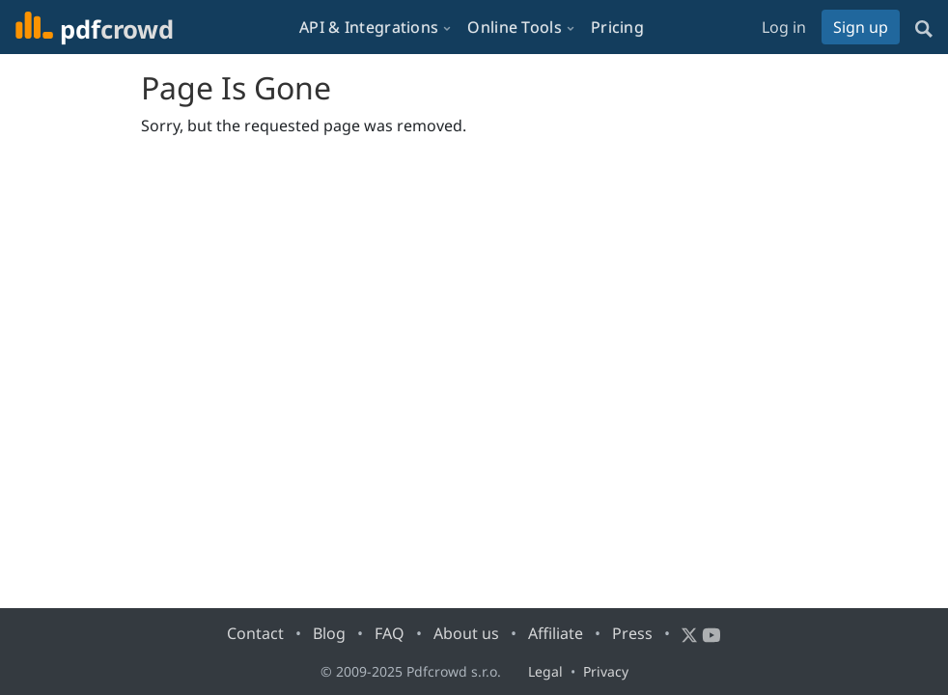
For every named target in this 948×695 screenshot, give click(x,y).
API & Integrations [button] (368, 27)
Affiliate (555, 633)
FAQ (389, 633)
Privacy (605, 671)
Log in (784, 27)
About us (466, 633)
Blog (329, 633)
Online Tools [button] (514, 27)
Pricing (617, 27)
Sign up (860, 27)
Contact (255, 633)
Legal (545, 671)
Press (632, 633)
